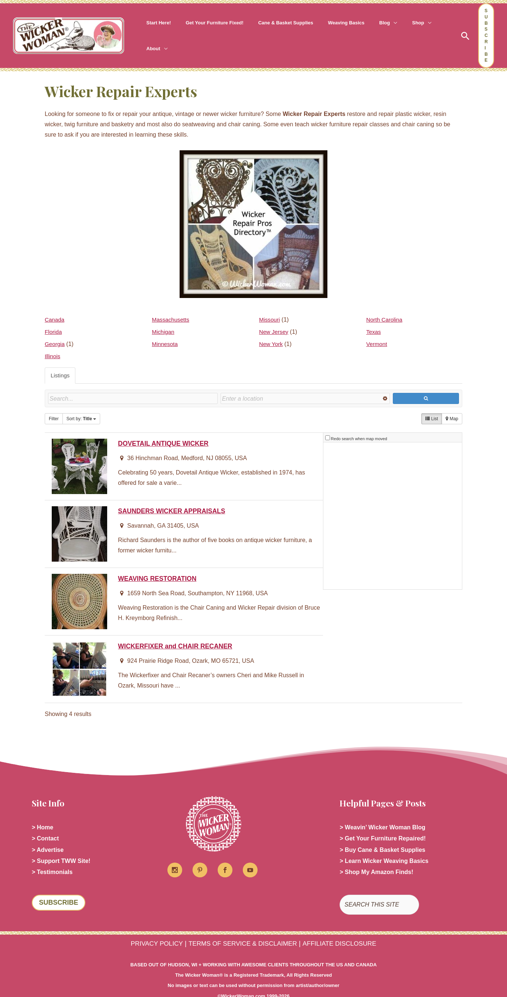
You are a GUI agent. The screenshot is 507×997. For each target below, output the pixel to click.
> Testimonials (52, 857)
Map (452, 402)
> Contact (45, 821)
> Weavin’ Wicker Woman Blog (382, 809)
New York (271, 327)
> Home (42, 809)
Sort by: (81, 402)
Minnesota (165, 327)
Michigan (164, 315)
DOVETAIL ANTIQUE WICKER (165, 425)
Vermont (377, 327)
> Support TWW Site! (61, 845)
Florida (54, 315)
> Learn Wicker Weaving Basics (384, 845)
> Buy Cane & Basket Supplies (382, 833)
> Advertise (48, 833)
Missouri (270, 303)
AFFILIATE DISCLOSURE (346, 928)
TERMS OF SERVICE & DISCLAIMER (242, 928)
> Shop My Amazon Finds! (376, 857)
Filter (54, 402)
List (431, 402)
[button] (367, 27)
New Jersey (274, 315)
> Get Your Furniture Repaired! (383, 821)
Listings (61, 359)
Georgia (55, 327)
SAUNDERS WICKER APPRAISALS (174, 492)
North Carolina (385, 303)
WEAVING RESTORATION (159, 560)
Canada (55, 303)
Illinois (53, 339)
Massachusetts (171, 303)
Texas (374, 315)
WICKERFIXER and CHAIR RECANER (178, 627)
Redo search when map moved (359, 420)
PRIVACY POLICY (148, 928)
